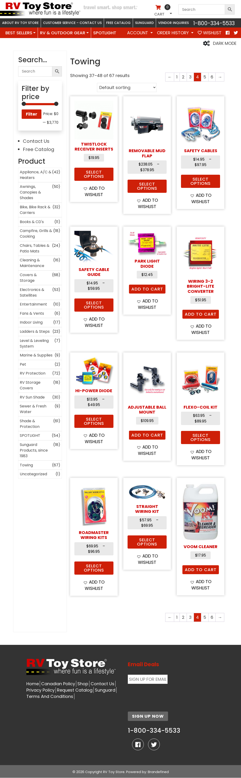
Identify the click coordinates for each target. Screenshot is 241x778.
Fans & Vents (32, 313)
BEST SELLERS (18, 33)
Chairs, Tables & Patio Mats (34, 248)
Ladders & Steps (35, 331)
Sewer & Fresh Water (33, 408)
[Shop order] (127, 87)
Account (138, 33)
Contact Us (36, 141)
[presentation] (163, 695)
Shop (82, 684)
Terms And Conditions (49, 696)
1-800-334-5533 (214, 23)
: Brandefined (157, 772)
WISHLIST (209, 33)
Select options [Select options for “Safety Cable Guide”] (94, 305)
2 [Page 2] (183, 77)
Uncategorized (33, 474)
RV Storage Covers (30, 385)
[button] (93, 191)
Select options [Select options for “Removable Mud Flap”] (147, 186)
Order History (173, 33)
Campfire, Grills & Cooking (36, 233)
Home (32, 684)
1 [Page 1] (176, 77)
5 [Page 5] (204, 77)
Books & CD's (32, 221)
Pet (23, 364)
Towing (26, 465)
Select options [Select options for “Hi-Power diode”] (94, 421)
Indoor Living (31, 322)
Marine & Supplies (36, 355)
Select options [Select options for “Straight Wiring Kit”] (147, 542)
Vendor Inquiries (173, 22)
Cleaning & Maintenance (32, 262)
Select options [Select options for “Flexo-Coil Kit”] (200, 437)
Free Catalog (118, 22)
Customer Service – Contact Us (72, 22)
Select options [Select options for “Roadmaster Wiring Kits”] (94, 568)
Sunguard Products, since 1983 (34, 450)
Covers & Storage (28, 277)
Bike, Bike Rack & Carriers (35, 209)
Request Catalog (74, 690)
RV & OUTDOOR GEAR (62, 33)
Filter (31, 114)
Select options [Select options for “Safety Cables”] (200, 181)
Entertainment (33, 304)
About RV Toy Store (20, 22)
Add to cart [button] (147, 289)
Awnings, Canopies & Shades (30, 192)
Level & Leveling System (34, 343)
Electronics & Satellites (32, 292)
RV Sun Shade (32, 397)
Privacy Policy (40, 690)
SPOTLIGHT (104, 33)
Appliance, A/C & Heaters (35, 174)
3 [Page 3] (190, 77)
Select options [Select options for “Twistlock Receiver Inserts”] (94, 174)
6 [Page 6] (212, 77)
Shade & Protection (30, 423)
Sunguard (144, 22)
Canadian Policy (58, 684)
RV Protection (32, 373)
